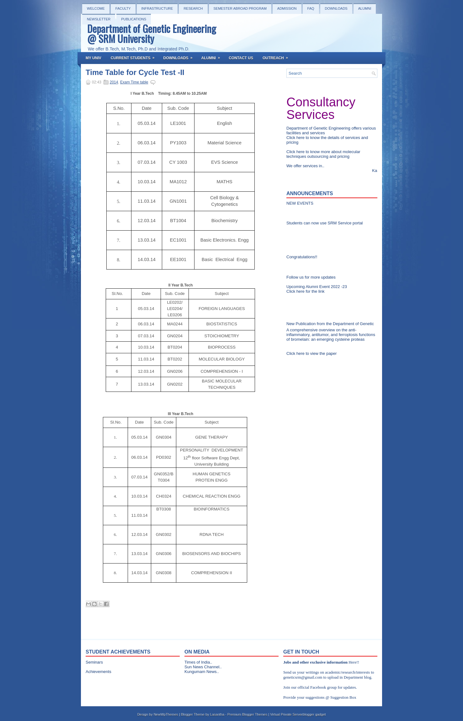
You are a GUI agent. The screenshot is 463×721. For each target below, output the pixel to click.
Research (193, 8)
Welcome (96, 8)
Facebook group (323, 687)
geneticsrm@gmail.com (302, 677)
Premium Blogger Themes (247, 714)
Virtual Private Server (286, 714)
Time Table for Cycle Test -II (135, 72)
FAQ (310, 8)
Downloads (336, 8)
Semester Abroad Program (240, 8)
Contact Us (241, 58)
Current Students (135, 56)
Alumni (364, 8)
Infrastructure (157, 8)
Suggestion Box (343, 697)
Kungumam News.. (201, 671)
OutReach (277, 56)
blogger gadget (314, 714)
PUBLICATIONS (133, 19)
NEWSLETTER (98, 19)
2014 (114, 82)
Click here (296, 137)
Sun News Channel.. (203, 667)
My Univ (93, 58)
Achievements (98, 671)
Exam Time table (134, 82)
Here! (353, 662)
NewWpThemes (166, 714)
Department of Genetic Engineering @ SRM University (151, 33)
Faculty (123, 8)
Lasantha (217, 714)
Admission (287, 8)
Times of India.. (198, 662)
